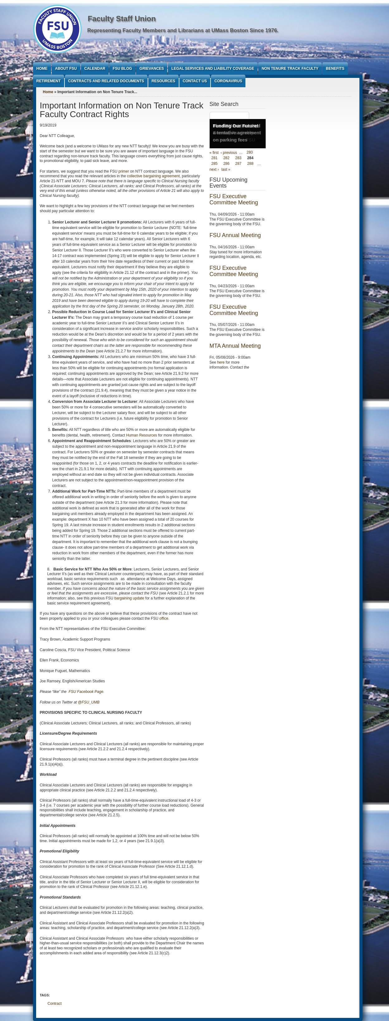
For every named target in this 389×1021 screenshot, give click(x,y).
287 (238, 164)
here (221, 362)
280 (250, 152)
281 (214, 158)
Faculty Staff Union (122, 18)
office (163, 618)
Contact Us (195, 81)
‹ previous (229, 152)
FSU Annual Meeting (235, 235)
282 (226, 158)
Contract (55, 1003)
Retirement (48, 81)
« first (214, 152)
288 (250, 164)
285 (214, 164)
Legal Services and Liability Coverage (212, 68)
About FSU (66, 68)
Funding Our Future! (236, 125)
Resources (163, 81)
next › (214, 169)
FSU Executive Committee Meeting (234, 199)
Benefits (335, 68)
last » (225, 169)
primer (123, 171)
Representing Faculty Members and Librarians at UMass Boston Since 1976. (182, 30)
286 (226, 164)
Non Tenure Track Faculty (290, 68)
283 (238, 158)
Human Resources (141, 435)
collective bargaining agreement (153, 176)
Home (42, 68)
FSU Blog (122, 68)
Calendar (94, 68)
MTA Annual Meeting (235, 346)
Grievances (152, 68)
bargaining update (129, 598)
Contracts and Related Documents (106, 81)
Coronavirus (228, 81)
